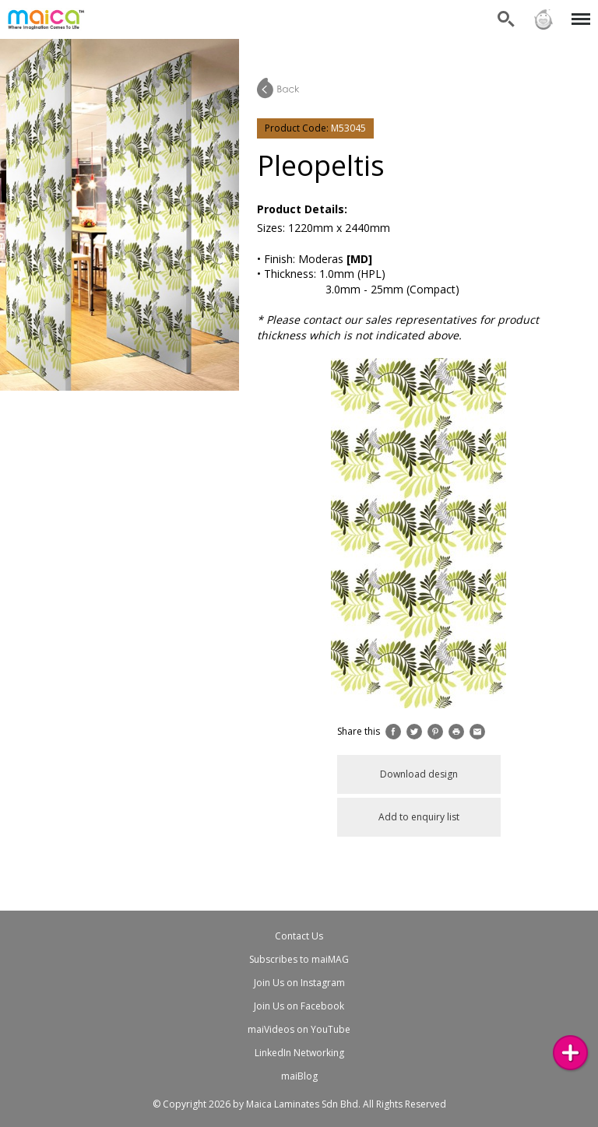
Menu (578, 11)
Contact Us (299, 936)
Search (506, 19)
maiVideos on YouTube (299, 1029)
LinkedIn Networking (299, 1052)
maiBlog (299, 1076)
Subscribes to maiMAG (299, 959)
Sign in (543, 19)
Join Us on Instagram (299, 982)
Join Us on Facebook (299, 1006)
